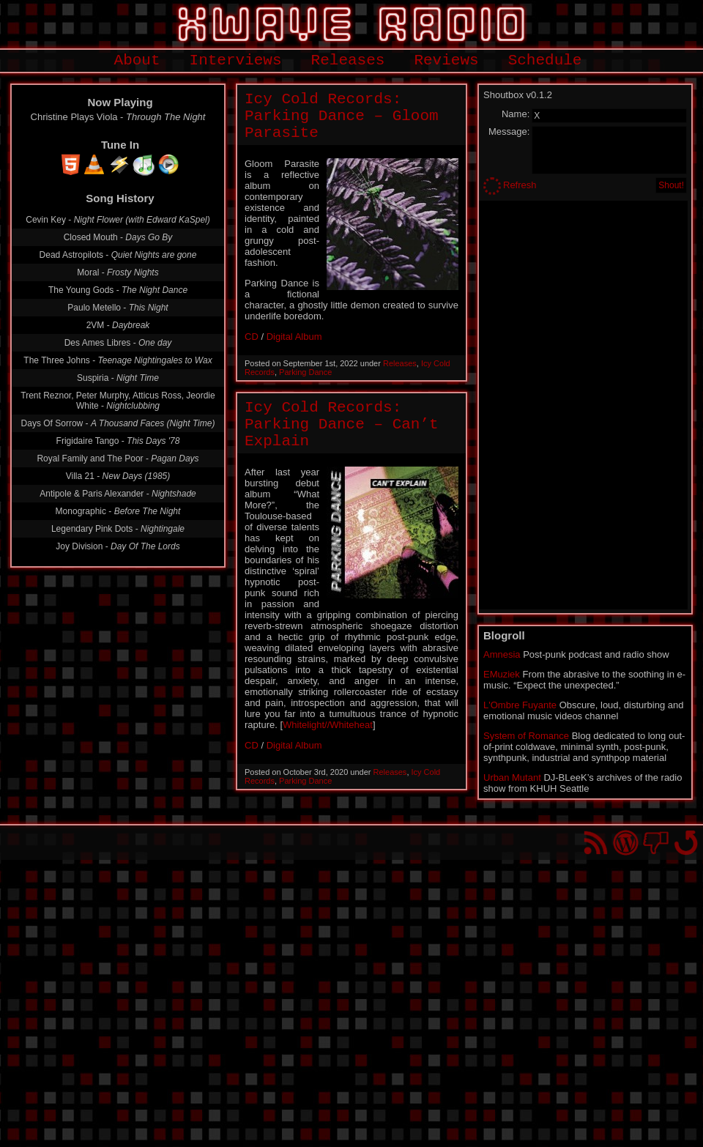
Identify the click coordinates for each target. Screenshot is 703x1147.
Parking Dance (305, 372)
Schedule (545, 60)
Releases (348, 60)
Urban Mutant (512, 777)
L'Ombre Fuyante (520, 704)
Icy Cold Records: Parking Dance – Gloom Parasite (342, 116)
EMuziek (501, 674)
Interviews (236, 60)
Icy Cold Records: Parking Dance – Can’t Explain (342, 424)
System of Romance (526, 735)
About (137, 60)
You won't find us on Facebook (656, 842)
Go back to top (686, 842)
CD (251, 336)
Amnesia (502, 654)
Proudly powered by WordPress (626, 842)
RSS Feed (596, 842)
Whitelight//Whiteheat (328, 724)
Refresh (520, 184)
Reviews (446, 60)
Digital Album (294, 336)
